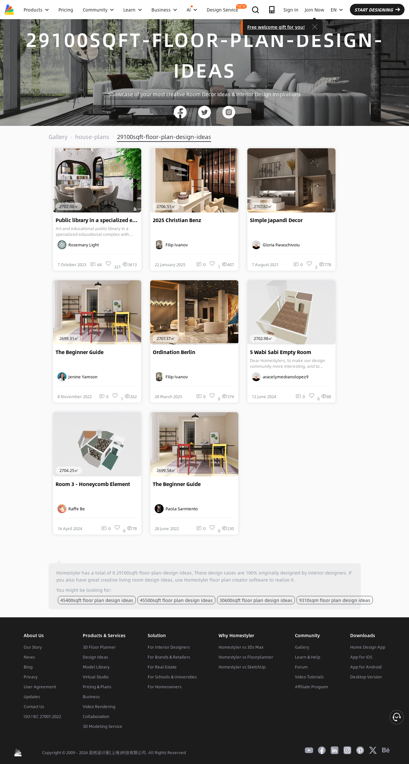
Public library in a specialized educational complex (98, 220)
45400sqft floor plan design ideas (96, 600)
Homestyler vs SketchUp (242, 667)
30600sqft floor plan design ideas (256, 600)
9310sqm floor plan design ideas (334, 600)
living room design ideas (146, 579)
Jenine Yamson (77, 376)
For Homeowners (164, 686)
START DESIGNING (377, 9)
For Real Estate (162, 667)
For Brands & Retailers (169, 657)
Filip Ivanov (171, 244)
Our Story (33, 647)
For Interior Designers (169, 647)
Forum (301, 667)
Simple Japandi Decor (276, 220)
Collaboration (96, 716)
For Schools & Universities (172, 677)
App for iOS (361, 657)
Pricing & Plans (97, 686)
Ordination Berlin (174, 352)
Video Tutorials (309, 677)
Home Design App (367, 647)
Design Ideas (95, 657)
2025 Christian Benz (177, 220)
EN (337, 9)
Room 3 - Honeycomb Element (93, 484)
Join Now (314, 9)
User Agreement (40, 686)
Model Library (96, 667)
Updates (32, 696)
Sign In (290, 9)
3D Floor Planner (99, 647)
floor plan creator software (239, 579)
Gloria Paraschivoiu (276, 244)
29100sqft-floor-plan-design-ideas (164, 136)
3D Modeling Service (102, 726)
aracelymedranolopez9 (280, 376)
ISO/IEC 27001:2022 (42, 716)
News (29, 657)
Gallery (58, 136)
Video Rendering (99, 706)
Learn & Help (307, 657)
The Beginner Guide (80, 352)
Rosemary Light (78, 244)
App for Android (366, 667)
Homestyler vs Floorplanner (246, 657)
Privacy (31, 677)
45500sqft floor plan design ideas (176, 600)
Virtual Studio (96, 677)
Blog (28, 667)
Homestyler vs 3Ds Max (241, 647)
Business (91, 696)
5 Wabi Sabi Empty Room (280, 352)
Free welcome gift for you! (276, 27)
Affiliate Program (311, 686)
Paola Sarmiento (176, 508)
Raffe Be (71, 508)
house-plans (92, 136)
